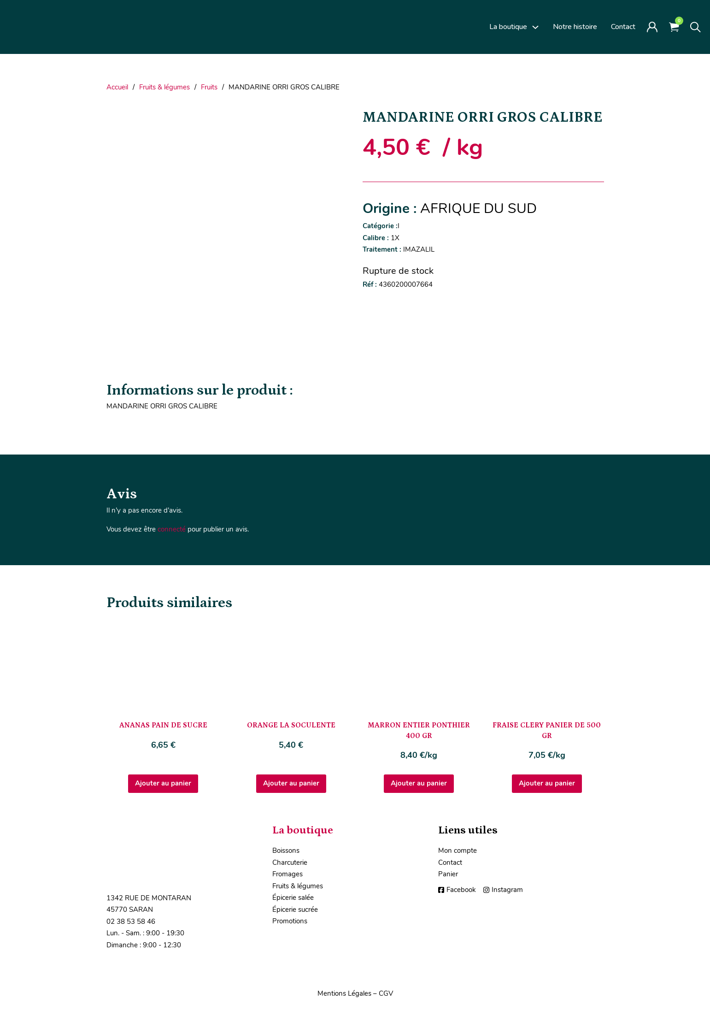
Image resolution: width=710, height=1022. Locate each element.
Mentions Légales (344, 993)
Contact (623, 27)
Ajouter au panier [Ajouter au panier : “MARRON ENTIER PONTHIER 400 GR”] (419, 783)
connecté (172, 529)
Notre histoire (575, 27)
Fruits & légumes (164, 87)
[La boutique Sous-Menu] (535, 27)
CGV (386, 993)
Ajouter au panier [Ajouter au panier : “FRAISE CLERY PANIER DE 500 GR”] (547, 783)
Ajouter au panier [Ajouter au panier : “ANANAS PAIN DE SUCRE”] (163, 783)
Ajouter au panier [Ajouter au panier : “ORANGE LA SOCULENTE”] (291, 783)
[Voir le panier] (674, 27)
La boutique (508, 27)
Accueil (117, 87)
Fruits (209, 87)
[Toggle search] (695, 27)
